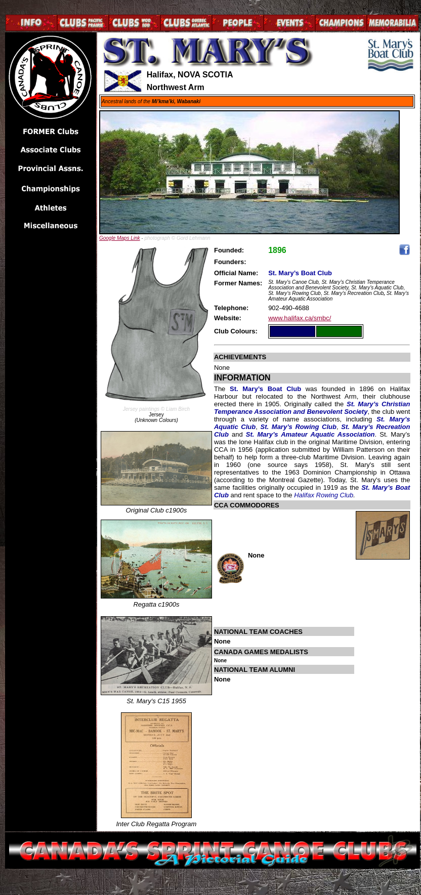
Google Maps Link (119, 238)
